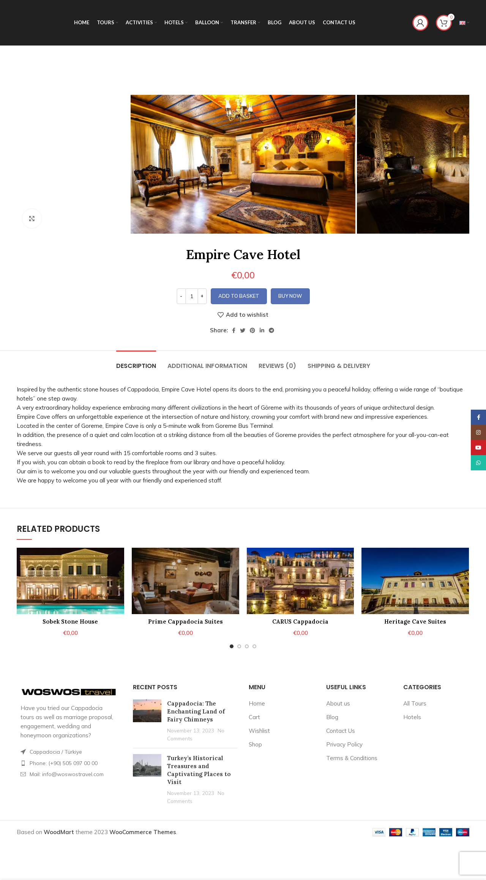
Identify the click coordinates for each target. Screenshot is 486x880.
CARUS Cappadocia (300, 621)
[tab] (136, 362)
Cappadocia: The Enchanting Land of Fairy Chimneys (196, 711)
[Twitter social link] (243, 330)
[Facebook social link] (234, 330)
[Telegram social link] (271, 330)
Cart (254, 717)
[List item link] (69, 763)
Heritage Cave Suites (415, 621)
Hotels (412, 717)
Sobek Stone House (70, 621)
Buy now (290, 296)
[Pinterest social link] (252, 330)
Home (257, 703)
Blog (332, 717)
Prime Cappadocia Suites (185, 621)
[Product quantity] (191, 296)
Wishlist (259, 730)
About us (338, 703)
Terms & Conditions (351, 758)
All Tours (414, 703)
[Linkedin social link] (262, 330)
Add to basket (238, 296)
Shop (255, 744)
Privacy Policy (344, 744)
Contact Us (340, 730)
